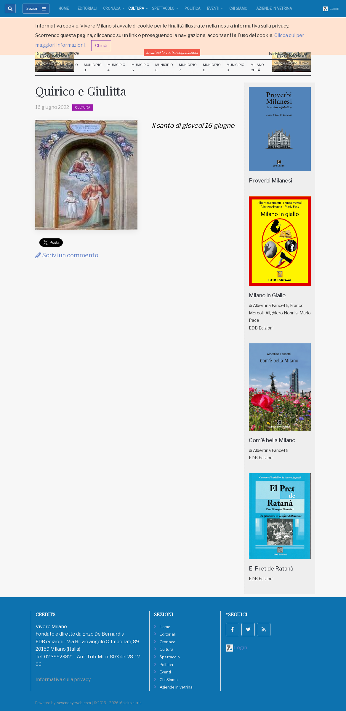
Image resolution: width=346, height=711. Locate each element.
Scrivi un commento (66, 255)
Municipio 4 (116, 67)
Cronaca (112, 8)
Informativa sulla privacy (63, 679)
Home (64, 8)
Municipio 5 (140, 67)
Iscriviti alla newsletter (288, 53)
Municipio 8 (212, 67)
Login (331, 8)
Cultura (136, 8)
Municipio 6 (164, 67)
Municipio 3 (93, 67)
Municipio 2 (69, 67)
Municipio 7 (188, 67)
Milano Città (257, 67)
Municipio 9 (235, 67)
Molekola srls (130, 703)
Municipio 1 (45, 67)
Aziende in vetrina (274, 8)
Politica (193, 8)
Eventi (213, 8)
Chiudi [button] (101, 45)
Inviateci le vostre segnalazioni (172, 52)
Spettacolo (163, 8)
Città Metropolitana (290, 67)
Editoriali (87, 8)
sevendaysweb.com (74, 703)
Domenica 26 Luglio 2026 (57, 53)
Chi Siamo (238, 8)
